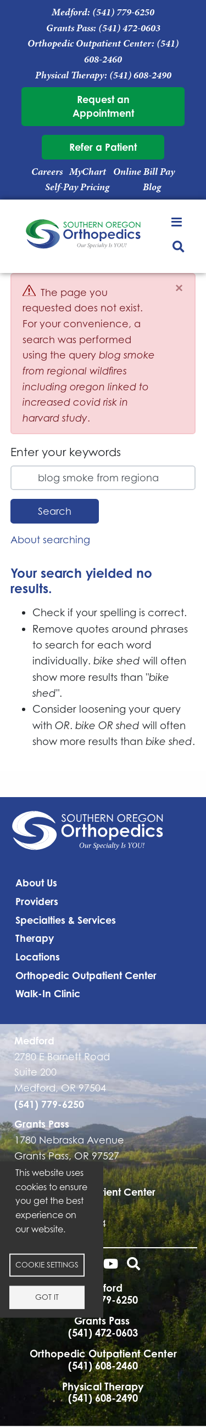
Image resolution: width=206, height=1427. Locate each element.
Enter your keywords (65, 452)
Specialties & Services (65, 920)
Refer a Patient (103, 147)
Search (54, 511)
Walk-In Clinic (47, 993)
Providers (36, 901)
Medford (34, 1040)
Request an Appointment (103, 106)
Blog (152, 187)
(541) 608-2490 (140, 75)
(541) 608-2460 (103, 1366)
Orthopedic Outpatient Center (86, 975)
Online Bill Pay (144, 171)
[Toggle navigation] (178, 221)
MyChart (87, 171)
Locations (37, 957)
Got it (47, 1296)
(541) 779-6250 (123, 12)
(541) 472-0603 (129, 28)
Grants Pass (41, 1124)
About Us (36, 883)
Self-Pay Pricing (77, 187)
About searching (50, 539)
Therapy (34, 938)
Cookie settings (47, 1264)
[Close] (179, 288)
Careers (47, 171)
